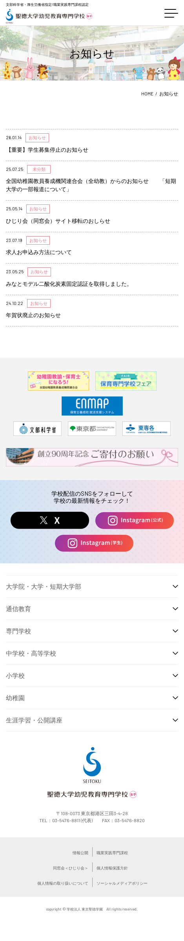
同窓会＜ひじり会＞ (70, 868)
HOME (147, 93)
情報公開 (80, 852)
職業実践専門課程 (112, 852)
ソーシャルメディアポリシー (122, 883)
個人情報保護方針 (112, 868)
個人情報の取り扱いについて (62, 883)
